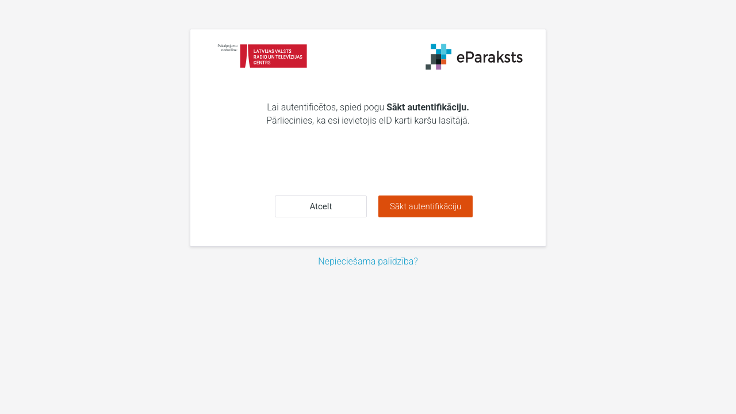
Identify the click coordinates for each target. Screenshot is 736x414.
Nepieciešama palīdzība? (367, 261)
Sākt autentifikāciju (425, 206)
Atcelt (320, 206)
